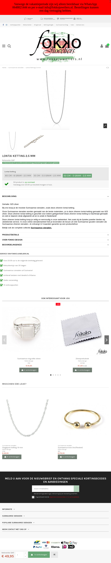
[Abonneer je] (76, 489)
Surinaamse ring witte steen (29, 359)
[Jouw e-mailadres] (53, 489)
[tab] (55, 196)
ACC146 (82, 363)
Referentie (6, 160)
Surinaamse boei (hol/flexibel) (70, 447)
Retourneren (27, 25)
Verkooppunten (15, 25)
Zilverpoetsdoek (82, 359)
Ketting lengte (49, 25)
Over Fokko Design (55, 240)
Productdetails (55, 234)
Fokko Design (29, 361)
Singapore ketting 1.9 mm (12, 447)
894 (29, 363)
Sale (72, 25)
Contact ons (80, 25)
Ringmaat (37, 25)
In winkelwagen (39, 555)
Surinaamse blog (62, 25)
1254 (3, 451)
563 (59, 451)
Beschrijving (55, 196)
